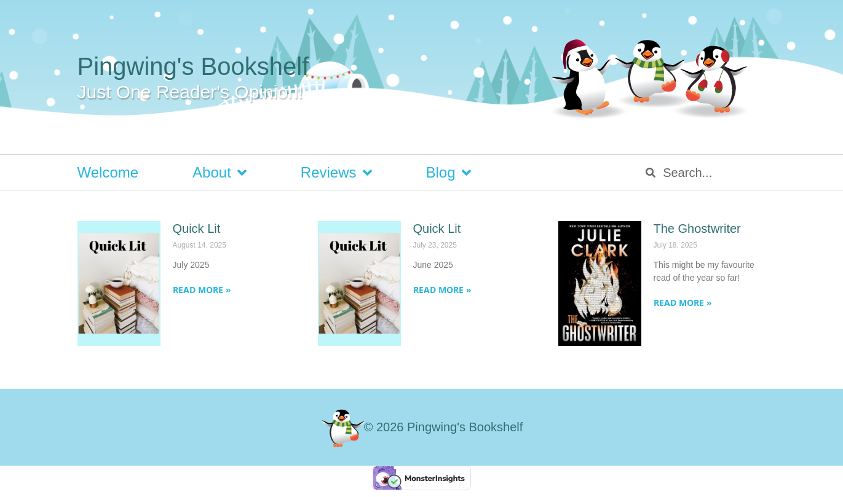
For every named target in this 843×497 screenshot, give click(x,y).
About (219, 172)
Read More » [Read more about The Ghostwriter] (683, 302)
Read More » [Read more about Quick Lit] (202, 289)
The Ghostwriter (697, 228)
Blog (448, 172)
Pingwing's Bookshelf (193, 66)
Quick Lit (197, 228)
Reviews (336, 172)
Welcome (108, 172)
